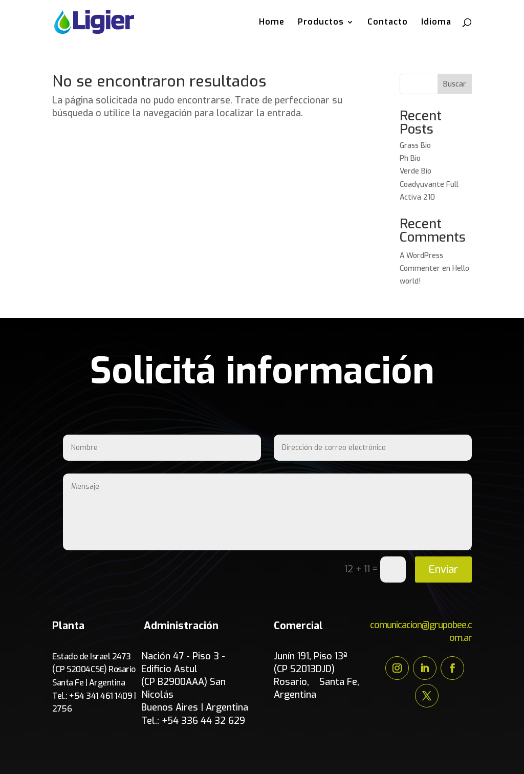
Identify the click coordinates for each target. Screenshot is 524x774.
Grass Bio (415, 145)
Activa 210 (417, 197)
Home (272, 22)
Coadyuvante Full (430, 184)
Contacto (387, 22)
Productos (321, 22)
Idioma (436, 22)
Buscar (454, 84)
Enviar (443, 569)
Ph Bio (410, 158)
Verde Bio (415, 171)
